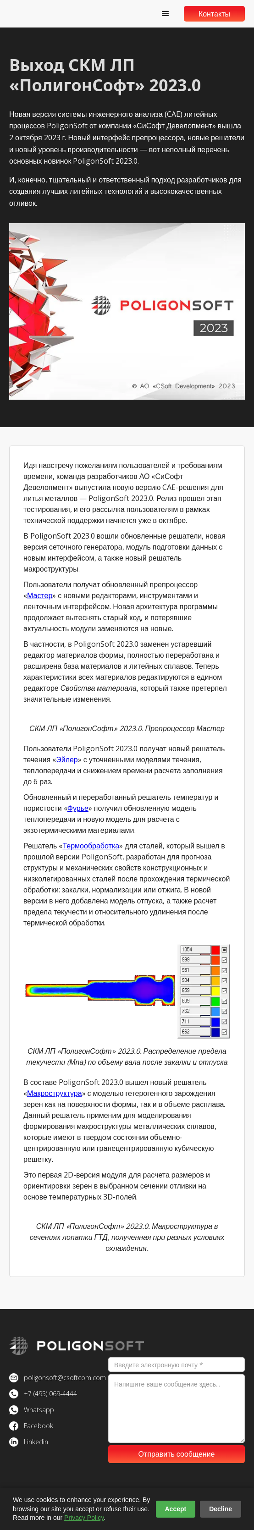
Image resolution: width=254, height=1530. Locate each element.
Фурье (77, 808)
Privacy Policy (84, 1517)
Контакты (214, 14)
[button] (165, 14)
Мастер (39, 595)
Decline (220, 1509)
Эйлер (67, 759)
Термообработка (90, 846)
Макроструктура (54, 1093)
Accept (176, 1509)
